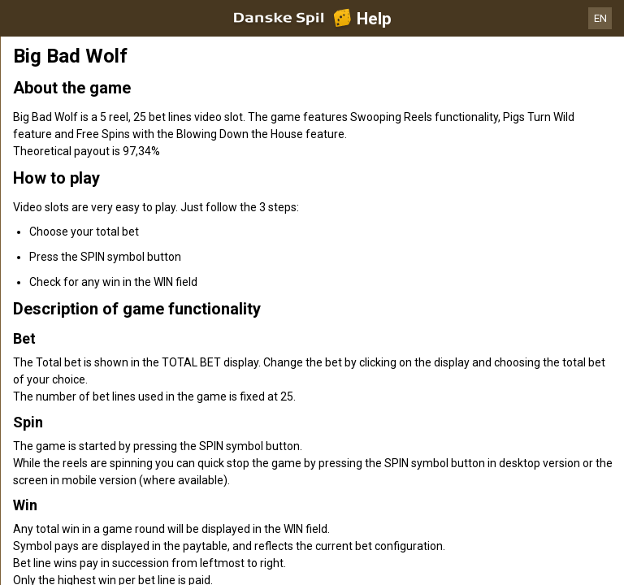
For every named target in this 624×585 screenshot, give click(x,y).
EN (600, 18)
